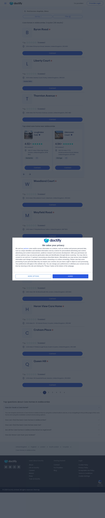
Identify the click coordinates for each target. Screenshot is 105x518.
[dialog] (52, 259)
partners (26, 248)
